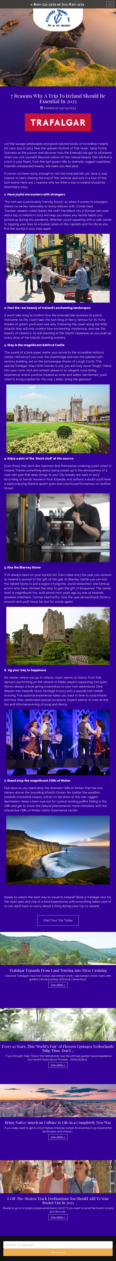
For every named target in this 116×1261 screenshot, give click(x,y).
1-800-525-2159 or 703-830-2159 (57, 4)
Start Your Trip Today (58, 920)
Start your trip (58, 1252)
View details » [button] (58, 985)
